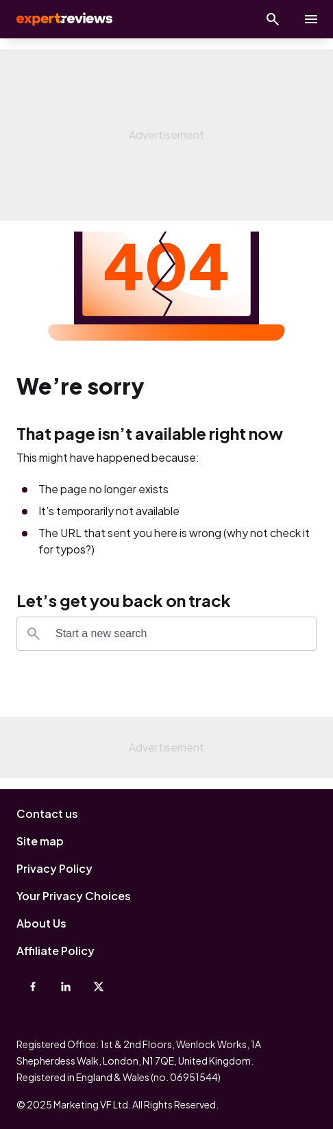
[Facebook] (32, 986)
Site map (40, 841)
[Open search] (272, 19)
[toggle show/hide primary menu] (311, 19)
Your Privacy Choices (73, 896)
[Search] (33, 633)
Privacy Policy (54, 868)
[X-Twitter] (98, 986)
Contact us (47, 813)
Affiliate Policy (55, 950)
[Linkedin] (65, 986)
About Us (41, 923)
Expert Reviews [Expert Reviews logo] (63, 19)
